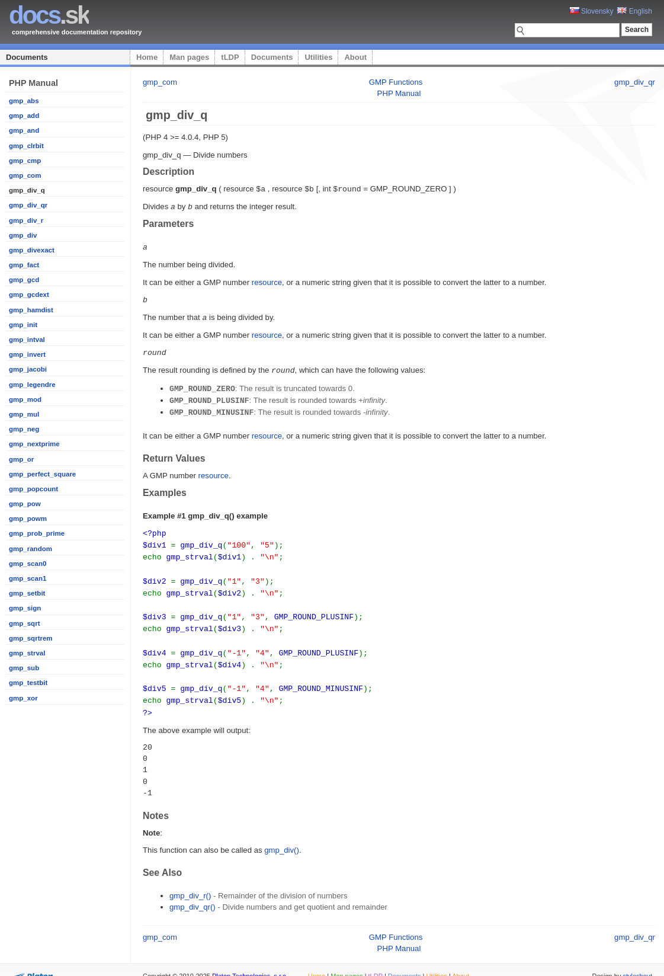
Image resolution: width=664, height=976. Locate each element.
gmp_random (30, 548)
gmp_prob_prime (37, 533)
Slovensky (592, 11)
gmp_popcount (33, 488)
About (355, 57)
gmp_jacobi (28, 369)
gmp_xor (23, 698)
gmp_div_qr (28, 205)
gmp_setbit (27, 593)
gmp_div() (281, 834)
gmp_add (24, 115)
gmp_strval (27, 653)
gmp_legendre (32, 384)
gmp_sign (25, 608)
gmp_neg (24, 429)
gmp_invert (27, 354)
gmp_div (23, 235)
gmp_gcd (24, 279)
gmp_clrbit (26, 145)
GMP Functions (396, 82)
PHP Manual (399, 93)
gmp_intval (27, 339)
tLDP (230, 57)
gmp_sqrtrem (31, 638)
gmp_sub (24, 667)
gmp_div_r (26, 220)
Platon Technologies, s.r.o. (250, 960)
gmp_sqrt (24, 623)
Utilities (318, 57)
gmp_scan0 (27, 563)
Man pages (189, 57)
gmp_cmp (25, 160)
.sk (49, 15)
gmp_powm (28, 518)
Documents (27, 57)
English (634, 11)
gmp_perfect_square (42, 474)
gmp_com (25, 175)
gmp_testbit (28, 682)
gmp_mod (25, 399)
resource (267, 280)
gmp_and (24, 130)
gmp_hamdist (31, 309)
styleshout (637, 960)
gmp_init (23, 324)
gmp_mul (24, 414)
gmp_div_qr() (192, 891)
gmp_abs (24, 100)
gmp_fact (24, 264)
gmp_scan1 (27, 578)
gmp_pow (25, 503)
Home (147, 57)
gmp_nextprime (34, 443)
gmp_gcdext (29, 294)
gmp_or (21, 459)
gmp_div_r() (190, 880)
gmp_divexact (31, 250)
